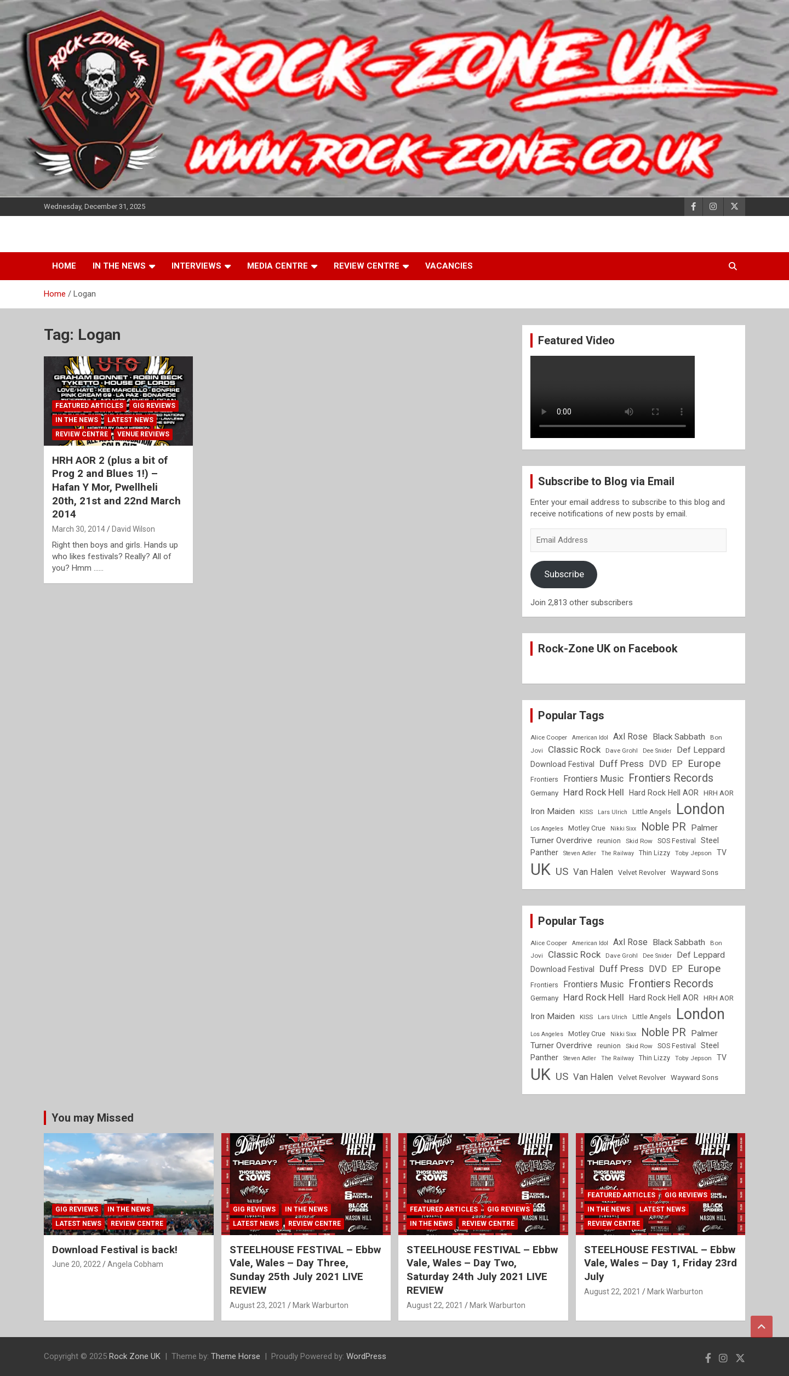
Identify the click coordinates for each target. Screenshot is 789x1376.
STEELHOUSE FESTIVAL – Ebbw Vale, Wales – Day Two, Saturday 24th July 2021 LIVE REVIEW (482, 1270)
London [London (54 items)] (700, 809)
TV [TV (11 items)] (722, 852)
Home (64, 266)
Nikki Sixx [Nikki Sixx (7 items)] (623, 828)
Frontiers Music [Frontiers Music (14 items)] (593, 779)
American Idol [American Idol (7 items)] (590, 737)
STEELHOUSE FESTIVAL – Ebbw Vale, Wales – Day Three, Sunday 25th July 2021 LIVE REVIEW (305, 1270)
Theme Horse (235, 1356)
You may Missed (93, 1117)
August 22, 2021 (435, 1305)
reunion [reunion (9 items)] (609, 841)
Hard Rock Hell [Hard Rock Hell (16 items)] (593, 792)
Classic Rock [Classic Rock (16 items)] (574, 749)
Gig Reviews (154, 406)
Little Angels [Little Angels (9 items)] (651, 812)
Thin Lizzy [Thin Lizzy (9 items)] (654, 853)
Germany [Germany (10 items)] (544, 793)
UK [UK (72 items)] (540, 869)
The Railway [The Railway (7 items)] (617, 853)
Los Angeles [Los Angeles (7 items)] (546, 828)
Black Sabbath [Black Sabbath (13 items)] (679, 737)
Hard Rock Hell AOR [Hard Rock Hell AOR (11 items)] (664, 792)
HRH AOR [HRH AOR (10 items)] (719, 793)
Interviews (196, 266)
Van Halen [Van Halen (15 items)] (593, 872)
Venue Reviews (143, 434)
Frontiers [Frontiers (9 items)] (544, 779)
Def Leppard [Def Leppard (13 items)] (701, 750)
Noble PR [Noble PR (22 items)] (663, 827)
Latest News (130, 420)
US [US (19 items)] (562, 872)
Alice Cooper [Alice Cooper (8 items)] (548, 737)
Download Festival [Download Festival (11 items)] (562, 764)
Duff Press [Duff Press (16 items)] (621, 763)
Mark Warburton (320, 1305)
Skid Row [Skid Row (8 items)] (639, 841)
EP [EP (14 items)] (677, 764)
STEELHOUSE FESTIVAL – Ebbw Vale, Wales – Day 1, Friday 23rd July (660, 1263)
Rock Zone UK (135, 1356)
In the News (119, 266)
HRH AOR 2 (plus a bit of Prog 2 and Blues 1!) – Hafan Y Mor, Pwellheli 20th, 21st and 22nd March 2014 (116, 487)
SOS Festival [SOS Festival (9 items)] (677, 841)
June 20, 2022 (76, 1264)
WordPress (366, 1356)
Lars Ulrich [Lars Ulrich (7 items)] (612, 812)
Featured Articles (89, 406)
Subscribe (564, 573)
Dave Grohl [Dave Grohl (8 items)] (621, 750)
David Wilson (133, 529)
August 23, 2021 (258, 1305)
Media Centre (277, 266)
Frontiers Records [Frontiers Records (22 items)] (670, 778)
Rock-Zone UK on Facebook (608, 648)
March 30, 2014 (78, 529)
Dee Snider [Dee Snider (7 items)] (657, 750)
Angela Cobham (135, 1264)
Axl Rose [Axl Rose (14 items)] (630, 736)
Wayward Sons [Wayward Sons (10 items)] (694, 872)
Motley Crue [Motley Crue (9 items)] (586, 828)
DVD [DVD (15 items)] (658, 764)
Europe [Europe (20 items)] (704, 764)
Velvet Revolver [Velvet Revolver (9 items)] (642, 872)
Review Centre (366, 266)
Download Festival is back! (115, 1249)
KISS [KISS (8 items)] (586, 812)
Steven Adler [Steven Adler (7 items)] (579, 853)
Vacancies (449, 266)
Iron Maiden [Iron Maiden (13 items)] (552, 811)
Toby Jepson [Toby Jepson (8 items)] (693, 853)
